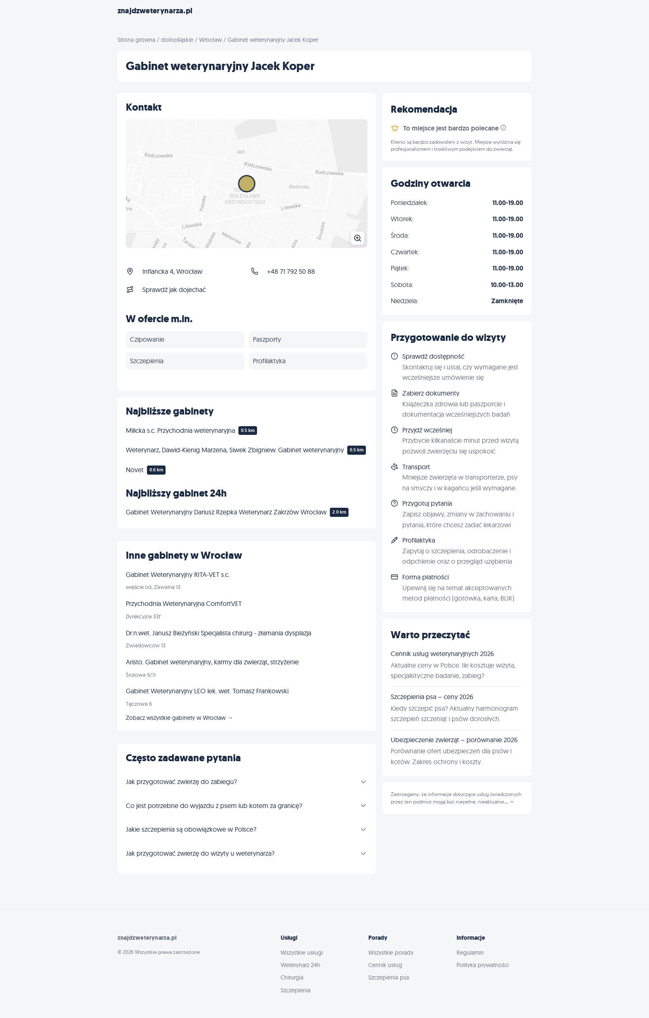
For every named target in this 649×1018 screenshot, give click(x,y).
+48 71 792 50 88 (291, 271)
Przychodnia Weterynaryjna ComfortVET (184, 603)
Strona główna (136, 39)
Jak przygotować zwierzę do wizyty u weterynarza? (200, 853)
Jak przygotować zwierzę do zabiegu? (181, 781)
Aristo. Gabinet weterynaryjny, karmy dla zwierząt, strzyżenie (212, 662)
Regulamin (470, 952)
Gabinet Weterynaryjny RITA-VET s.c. (178, 574)
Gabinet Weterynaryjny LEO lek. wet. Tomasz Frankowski (207, 691)
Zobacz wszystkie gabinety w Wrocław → (179, 717)
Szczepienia (295, 990)
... (509, 802)
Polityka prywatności (483, 965)
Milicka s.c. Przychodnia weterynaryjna (180, 430)
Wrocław (210, 39)
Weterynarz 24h (300, 965)
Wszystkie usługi (302, 952)
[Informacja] (503, 127)
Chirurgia (292, 977)
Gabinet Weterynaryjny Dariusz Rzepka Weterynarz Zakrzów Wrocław (226, 512)
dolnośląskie (177, 39)
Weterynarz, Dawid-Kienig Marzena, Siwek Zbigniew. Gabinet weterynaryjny (235, 450)
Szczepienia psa (388, 977)
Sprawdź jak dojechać (174, 289)
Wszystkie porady (390, 952)
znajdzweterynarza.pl (155, 11)
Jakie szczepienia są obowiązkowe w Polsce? (191, 829)
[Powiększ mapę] (247, 183)
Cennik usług (385, 965)
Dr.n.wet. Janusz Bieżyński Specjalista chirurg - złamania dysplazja (218, 633)
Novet (135, 470)
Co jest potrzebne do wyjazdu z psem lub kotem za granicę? (214, 805)
